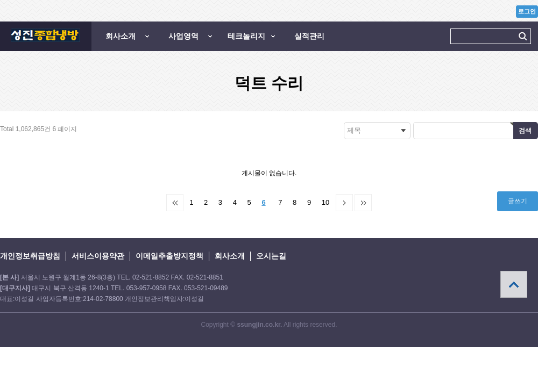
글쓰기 (517, 201)
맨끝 (363, 202)
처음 (174, 202)
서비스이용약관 (98, 256)
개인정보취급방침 (30, 256)
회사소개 (120, 36)
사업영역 (183, 36)
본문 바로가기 (0, 0)
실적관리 (309, 36)
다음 (344, 202)
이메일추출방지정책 (169, 256)
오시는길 (271, 256)
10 (325, 202)
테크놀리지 (246, 36)
